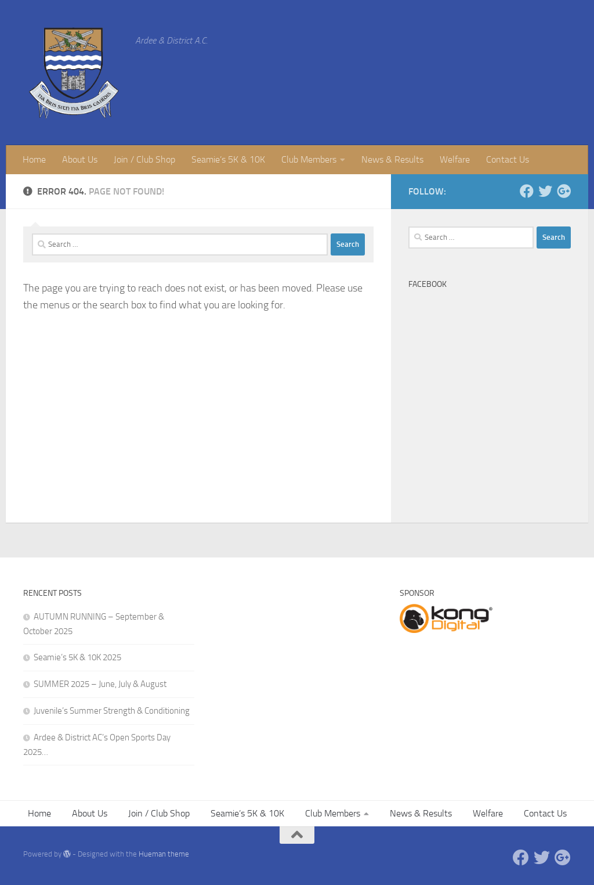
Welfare (455, 159)
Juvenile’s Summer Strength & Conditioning (112, 711)
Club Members (308, 159)
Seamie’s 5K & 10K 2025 (77, 657)
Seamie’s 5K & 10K (228, 159)
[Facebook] (527, 191)
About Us (79, 159)
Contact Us (507, 159)
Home (34, 159)
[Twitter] (545, 191)
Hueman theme (164, 854)
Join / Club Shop (144, 159)
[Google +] (564, 191)
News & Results (392, 159)
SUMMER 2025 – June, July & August (100, 684)
